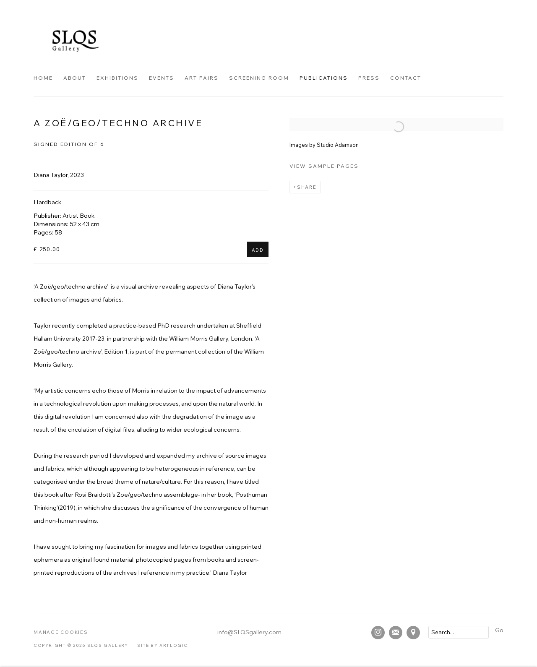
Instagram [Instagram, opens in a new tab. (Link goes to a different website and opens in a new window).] (378, 632)
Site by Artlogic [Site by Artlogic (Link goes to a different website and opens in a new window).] (162, 645)
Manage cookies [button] (61, 632)
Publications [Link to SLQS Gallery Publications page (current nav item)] (324, 77)
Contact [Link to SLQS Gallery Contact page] (405, 77)
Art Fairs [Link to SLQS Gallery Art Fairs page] (202, 77)
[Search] (458, 632)
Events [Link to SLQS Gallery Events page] (161, 77)
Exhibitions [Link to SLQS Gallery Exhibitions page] (117, 77)
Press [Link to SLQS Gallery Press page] (369, 77)
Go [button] (499, 630)
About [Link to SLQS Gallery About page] (74, 77)
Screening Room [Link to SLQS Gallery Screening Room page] (259, 77)
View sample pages (324, 165)
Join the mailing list (395, 632)
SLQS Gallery (75, 41)
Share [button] (307, 187)
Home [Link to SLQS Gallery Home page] (43, 77)
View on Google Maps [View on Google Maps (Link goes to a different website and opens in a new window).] (413, 632)
